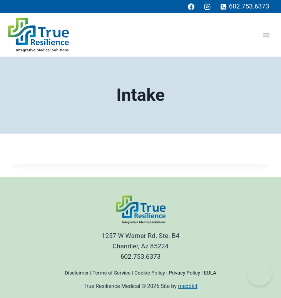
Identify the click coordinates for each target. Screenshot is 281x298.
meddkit (187, 286)
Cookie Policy (149, 273)
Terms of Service (111, 273)
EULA (210, 273)
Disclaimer (77, 273)
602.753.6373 (140, 256)
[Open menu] (266, 35)
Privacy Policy (184, 273)
